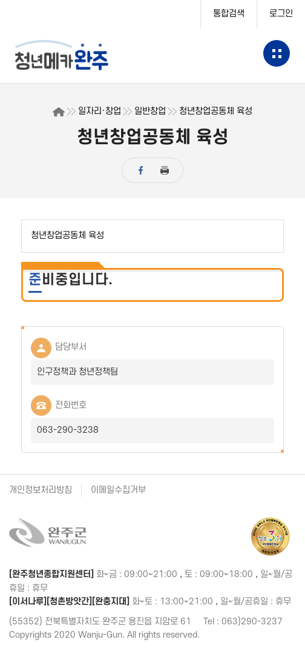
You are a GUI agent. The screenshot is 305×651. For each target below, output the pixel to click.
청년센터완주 (73, 55)
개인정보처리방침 (40, 490)
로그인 (281, 13)
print (164, 170)
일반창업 (150, 111)
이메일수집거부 (118, 490)
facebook (140, 170)
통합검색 (228, 13)
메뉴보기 (276, 53)
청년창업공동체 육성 (215, 111)
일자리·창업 (99, 111)
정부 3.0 (270, 536)
